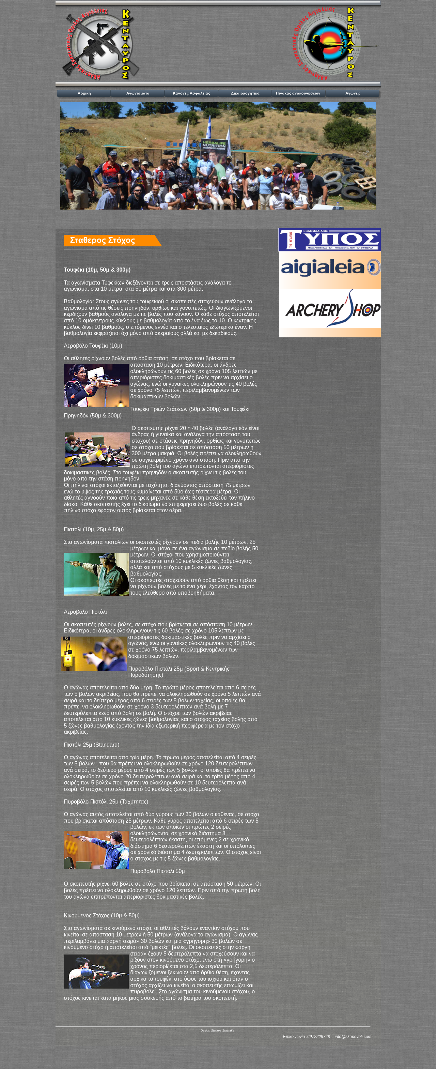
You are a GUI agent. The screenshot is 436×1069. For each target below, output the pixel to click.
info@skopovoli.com (353, 1036)
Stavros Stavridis (222, 1030)
